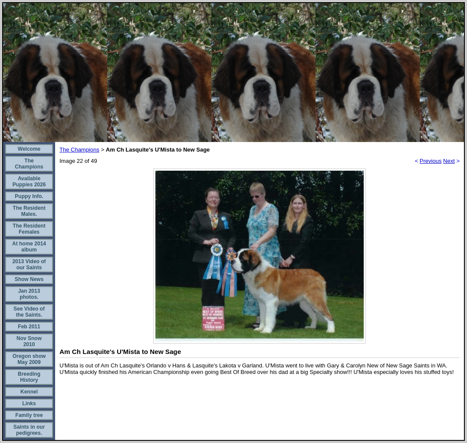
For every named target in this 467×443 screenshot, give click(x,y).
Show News (29, 279)
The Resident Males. (29, 211)
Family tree (29, 415)
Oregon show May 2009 (29, 359)
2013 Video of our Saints (29, 264)
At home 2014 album (29, 247)
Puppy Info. (29, 196)
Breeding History (29, 377)
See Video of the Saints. (29, 312)
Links (29, 403)
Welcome (29, 149)
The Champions (29, 164)
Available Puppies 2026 (29, 181)
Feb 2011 (29, 327)
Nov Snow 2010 (29, 341)
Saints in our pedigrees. (29, 430)
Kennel (29, 392)
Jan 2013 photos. (29, 294)
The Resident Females (29, 229)
